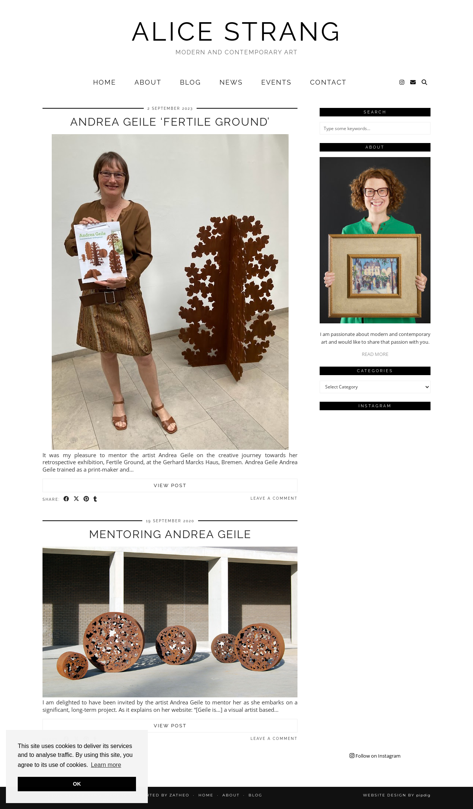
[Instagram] (402, 82)
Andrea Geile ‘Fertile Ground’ (170, 121)
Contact (328, 82)
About (148, 82)
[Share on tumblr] (95, 499)
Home (104, 82)
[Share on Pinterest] (87, 499)
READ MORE (375, 354)
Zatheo (179, 795)
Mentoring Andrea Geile (170, 534)
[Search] (425, 82)
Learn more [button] (106, 765)
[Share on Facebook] (67, 499)
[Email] (413, 82)
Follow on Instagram (375, 755)
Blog (190, 82)
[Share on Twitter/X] (77, 499)
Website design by (397, 795)
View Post (170, 485)
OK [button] (77, 784)
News (231, 82)
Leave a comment (274, 498)
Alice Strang (236, 31)
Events (276, 82)
